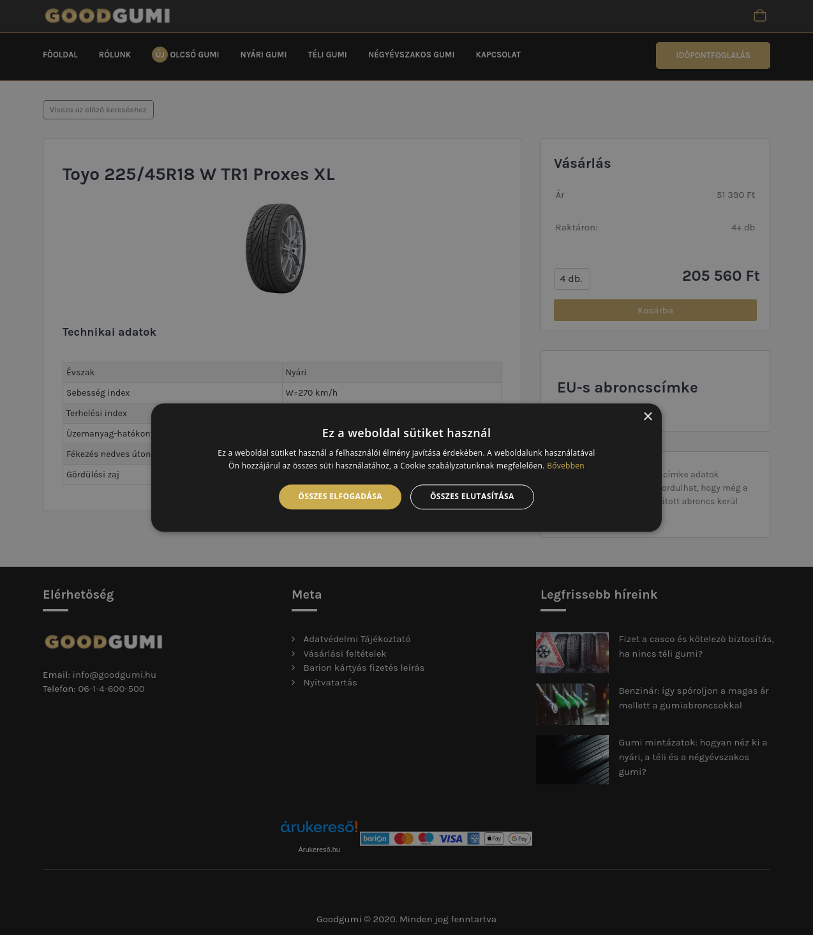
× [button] (647, 417)
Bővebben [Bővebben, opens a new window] (566, 465)
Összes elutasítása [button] (472, 496)
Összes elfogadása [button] (340, 496)
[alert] (406, 467)
